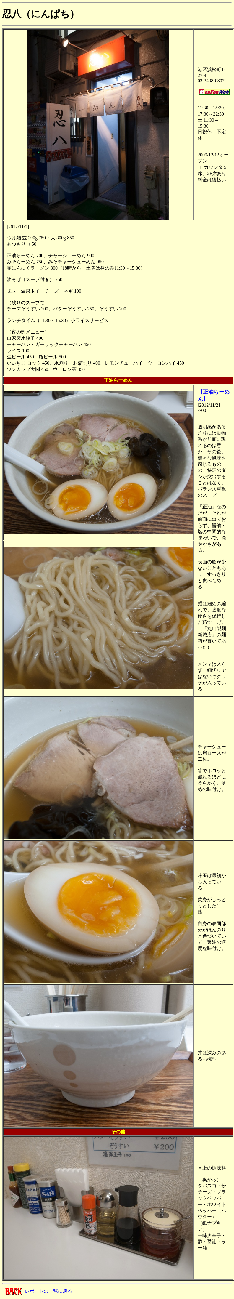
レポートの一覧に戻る (48, 1291)
